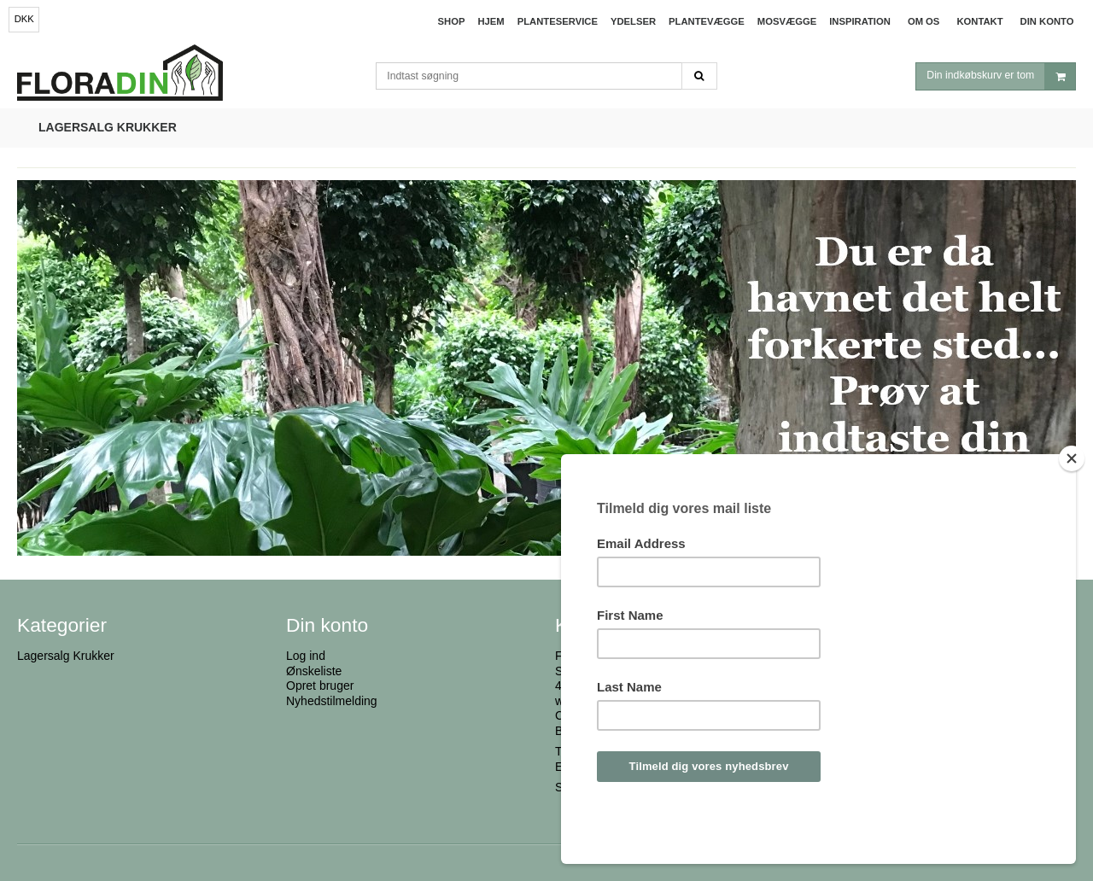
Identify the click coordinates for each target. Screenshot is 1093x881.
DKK (24, 19)
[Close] (1071, 504)
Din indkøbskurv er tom (1000, 78)
